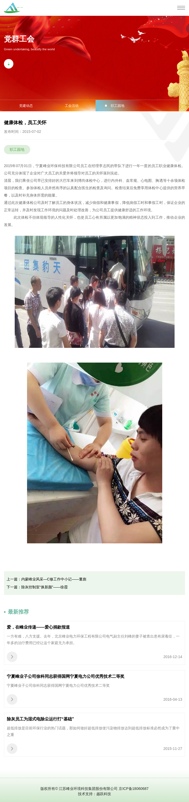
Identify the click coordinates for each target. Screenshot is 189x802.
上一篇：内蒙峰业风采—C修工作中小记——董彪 (46, 579)
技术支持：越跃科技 (94, 794)
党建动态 (26, 106)
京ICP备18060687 (134, 788)
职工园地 (117, 106)
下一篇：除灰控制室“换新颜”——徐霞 (37, 587)
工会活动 (71, 106)
